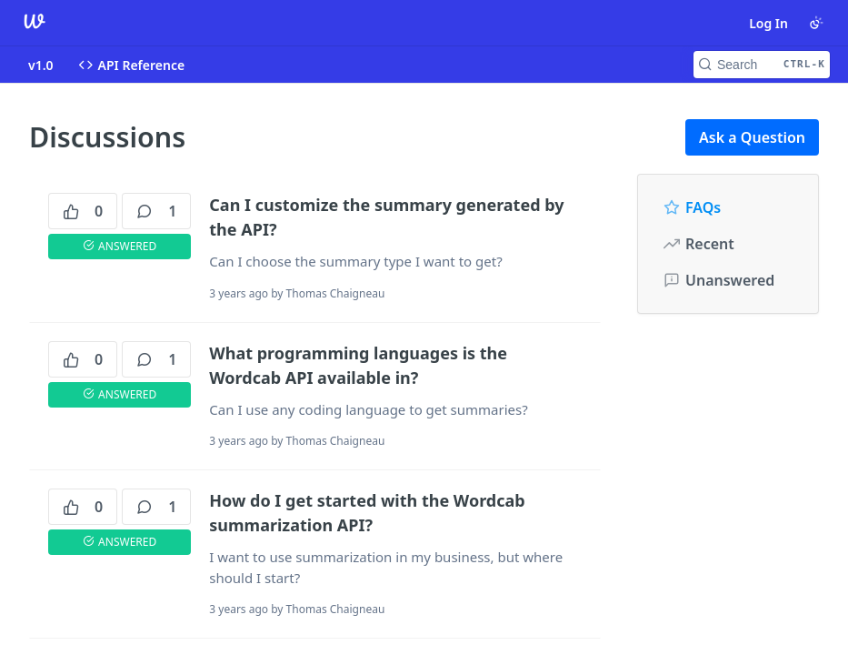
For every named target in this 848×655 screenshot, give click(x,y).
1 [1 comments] (156, 211)
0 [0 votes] (83, 211)
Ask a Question (752, 137)
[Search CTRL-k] (761, 64)
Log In (768, 23)
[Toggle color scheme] (816, 22)
